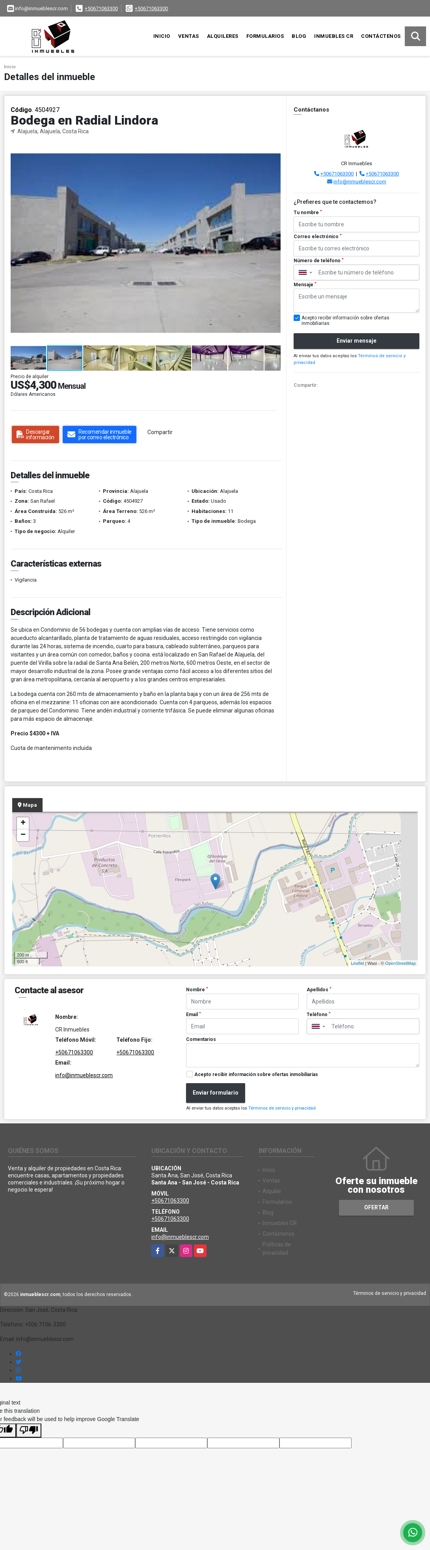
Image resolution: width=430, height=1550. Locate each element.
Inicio (161, 36)
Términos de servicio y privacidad (282, 1108)
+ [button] (23, 823)
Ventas (188, 36)
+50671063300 (101, 8)
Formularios (265, 36)
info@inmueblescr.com (359, 182)
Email (193, 1014)
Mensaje (305, 285)
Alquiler (271, 1191)
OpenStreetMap (400, 963)
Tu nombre (308, 212)
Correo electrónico (318, 236)
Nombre (197, 990)
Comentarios (201, 1039)
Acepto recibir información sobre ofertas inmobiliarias (256, 1074)
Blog (299, 36)
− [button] (23, 835)
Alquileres (222, 36)
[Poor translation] (28, 1430)
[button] (273, 149)
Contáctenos (381, 36)
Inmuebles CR (333, 36)
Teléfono (319, 1014)
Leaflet (357, 963)
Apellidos (319, 990)
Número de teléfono (319, 260)
